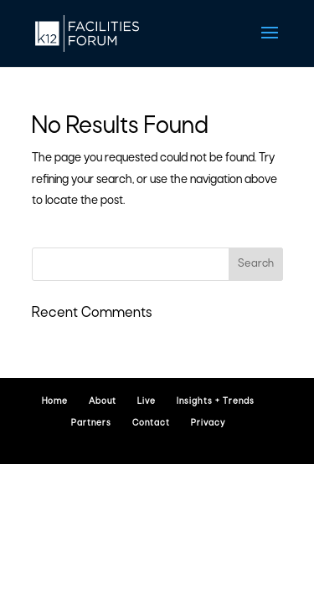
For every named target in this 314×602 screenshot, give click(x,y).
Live (146, 401)
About (102, 401)
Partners (91, 423)
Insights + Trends (216, 401)
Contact (151, 423)
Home (55, 401)
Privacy (208, 423)
